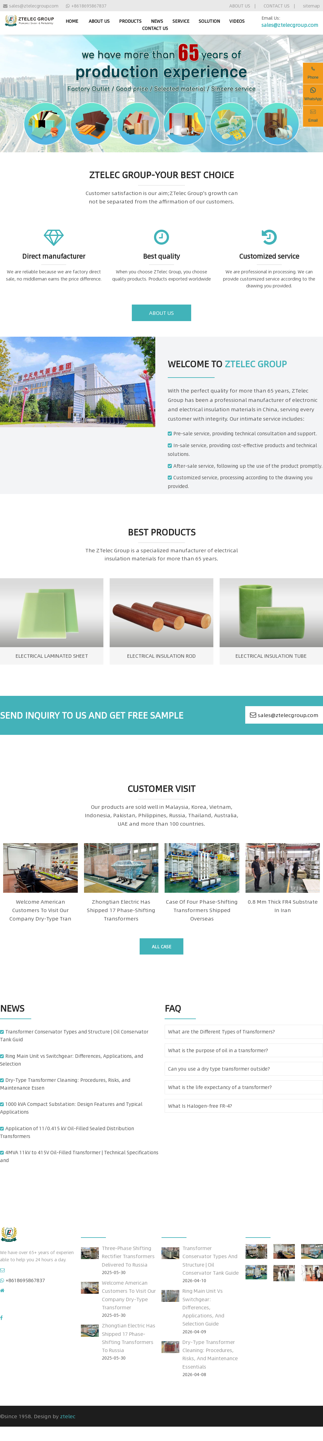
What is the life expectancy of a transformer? (220, 1087)
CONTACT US (277, 5)
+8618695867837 (86, 5)
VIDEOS (237, 20)
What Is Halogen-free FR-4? (200, 1106)
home (72, 20)
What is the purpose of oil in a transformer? (218, 1050)
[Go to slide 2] (159, 147)
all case (161, 946)
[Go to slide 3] (163, 148)
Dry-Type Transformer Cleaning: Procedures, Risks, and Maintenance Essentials (210, 1354)
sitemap (311, 5)
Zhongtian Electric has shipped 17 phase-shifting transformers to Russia (128, 1337)
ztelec (67, 1416)
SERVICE (180, 20)
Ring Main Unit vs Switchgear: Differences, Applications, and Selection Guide (203, 1307)
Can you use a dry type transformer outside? (219, 1068)
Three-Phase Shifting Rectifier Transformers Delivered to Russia (128, 1256)
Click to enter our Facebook (35, 1317)
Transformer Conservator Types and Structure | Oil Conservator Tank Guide (210, 1260)
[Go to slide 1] (155, 148)
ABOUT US (239, 5)
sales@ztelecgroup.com (30, 5)
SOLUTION (209, 20)
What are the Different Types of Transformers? (221, 1031)
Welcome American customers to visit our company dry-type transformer (129, 1295)
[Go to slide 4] (168, 148)
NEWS (157, 20)
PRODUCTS (130, 20)
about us (161, 313)
